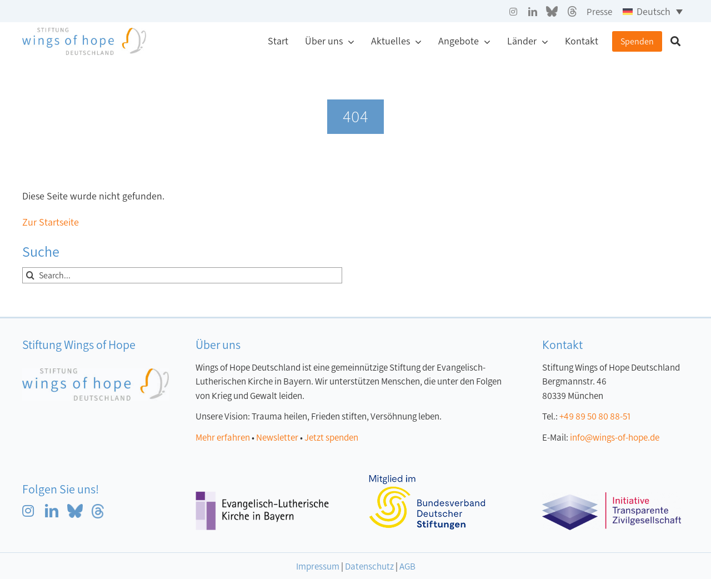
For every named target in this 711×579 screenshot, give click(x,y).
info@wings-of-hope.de (614, 437)
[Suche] (675, 41)
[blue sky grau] (552, 11)
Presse (599, 12)
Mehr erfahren (223, 437)
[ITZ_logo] (611, 497)
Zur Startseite (50, 222)
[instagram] (513, 11)
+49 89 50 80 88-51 (594, 416)
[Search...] (182, 275)
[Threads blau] (98, 509)
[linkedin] (532, 11)
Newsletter (277, 437)
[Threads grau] (572, 11)
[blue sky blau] (75, 509)
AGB (407, 566)
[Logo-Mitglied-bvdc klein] (427, 480)
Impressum (317, 566)
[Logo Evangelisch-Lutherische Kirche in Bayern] (262, 496)
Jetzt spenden (331, 437)
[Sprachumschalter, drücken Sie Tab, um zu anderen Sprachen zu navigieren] (653, 11)
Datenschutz (369, 566)
